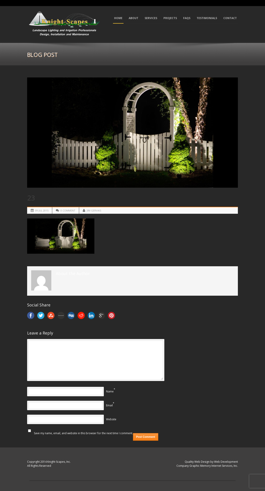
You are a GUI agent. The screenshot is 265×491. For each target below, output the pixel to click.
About (133, 18)
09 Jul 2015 (41, 210)
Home (118, 18)
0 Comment (68, 210)
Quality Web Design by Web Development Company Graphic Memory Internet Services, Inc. (207, 464)
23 (31, 198)
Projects (170, 18)
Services (151, 18)
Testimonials (207, 18)
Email (109, 405)
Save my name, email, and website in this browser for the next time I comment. (83, 433)
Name (110, 391)
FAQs (186, 18)
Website (111, 419)
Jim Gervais (94, 210)
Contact (230, 18)
